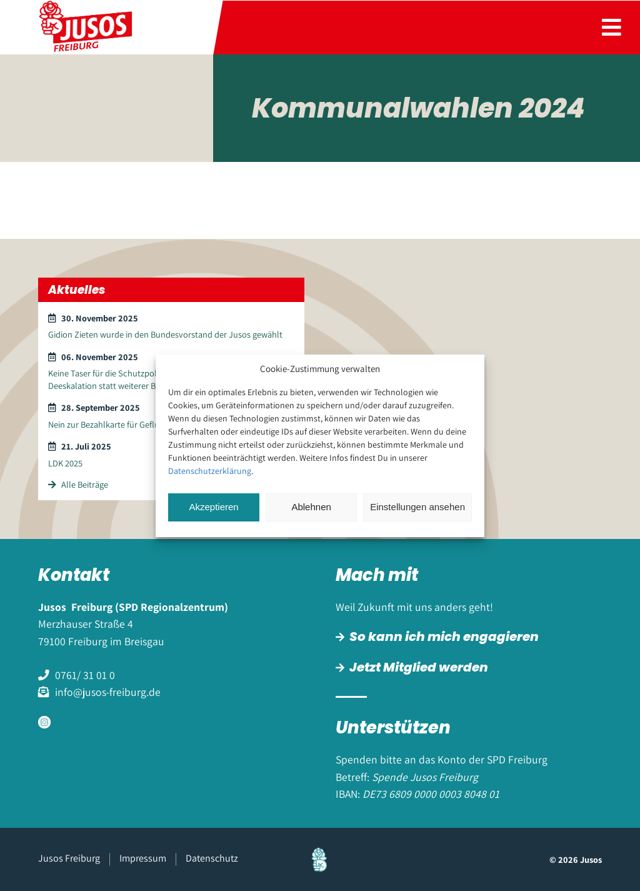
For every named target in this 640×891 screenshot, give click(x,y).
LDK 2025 (65, 463)
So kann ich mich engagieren (444, 636)
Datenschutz (212, 858)
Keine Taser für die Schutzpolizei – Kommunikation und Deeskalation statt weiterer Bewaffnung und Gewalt (151, 379)
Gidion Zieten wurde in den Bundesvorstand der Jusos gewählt (165, 334)
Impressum (142, 858)
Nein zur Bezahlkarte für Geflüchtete (116, 424)
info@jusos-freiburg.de (108, 692)
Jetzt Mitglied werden (418, 667)
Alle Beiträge (78, 484)
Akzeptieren (213, 506)
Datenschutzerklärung (209, 470)
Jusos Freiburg (69, 858)
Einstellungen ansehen (417, 506)
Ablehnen (311, 506)
